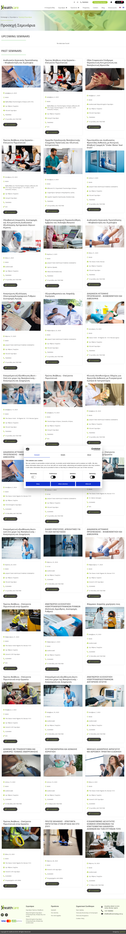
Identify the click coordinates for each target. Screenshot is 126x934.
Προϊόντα (75, 7)
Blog (103, 8)
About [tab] (89, 455)
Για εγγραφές (11, 124)
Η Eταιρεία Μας (50, 8)
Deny (38, 484)
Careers (95, 8)
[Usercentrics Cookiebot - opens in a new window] (92, 449)
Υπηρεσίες (86, 8)
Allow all (88, 484)
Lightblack (122, 932)
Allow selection (63, 484)
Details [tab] (63, 455)
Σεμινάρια (62, 7)
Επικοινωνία (112, 8)
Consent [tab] (37, 455)
